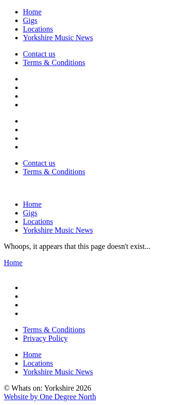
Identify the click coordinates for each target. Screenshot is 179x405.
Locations (38, 29)
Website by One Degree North (50, 397)
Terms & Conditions (54, 62)
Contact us (39, 54)
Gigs (30, 20)
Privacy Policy (45, 338)
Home (32, 12)
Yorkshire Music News (58, 38)
